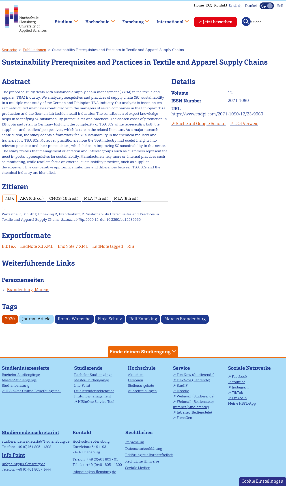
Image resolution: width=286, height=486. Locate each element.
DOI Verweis (246, 123)
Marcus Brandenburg (185, 319)
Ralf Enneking (143, 319)
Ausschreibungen (142, 390)
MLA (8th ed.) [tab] (126, 198)
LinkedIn (239, 398)
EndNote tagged (107, 246)
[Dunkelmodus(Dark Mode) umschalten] (267, 5)
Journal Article (36, 319)
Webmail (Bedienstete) (195, 401)
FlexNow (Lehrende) (193, 380)
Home (199, 5)
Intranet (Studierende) (191, 407)
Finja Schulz (110, 319)
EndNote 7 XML (73, 246)
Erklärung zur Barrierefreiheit (149, 454)
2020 (10, 319)
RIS (130, 246)
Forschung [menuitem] (132, 19)
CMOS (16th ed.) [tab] (63, 198)
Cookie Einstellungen (262, 481)
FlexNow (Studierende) (195, 374)
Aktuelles (135, 374)
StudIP (182, 385)
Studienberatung (15, 385)
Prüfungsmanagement (92, 396)
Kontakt (220, 5)
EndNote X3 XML (36, 246)
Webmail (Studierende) (196, 396)
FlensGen (184, 417)
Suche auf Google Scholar (201, 123)
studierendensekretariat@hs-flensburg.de (35, 441)
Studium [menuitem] (63, 19)
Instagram (240, 387)
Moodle (183, 390)
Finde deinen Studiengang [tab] (143, 351)
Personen (135, 380)
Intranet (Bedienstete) (194, 412)
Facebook (239, 376)
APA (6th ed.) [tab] (32, 198)
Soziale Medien (137, 467)
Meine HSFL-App (242, 403)
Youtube (238, 382)
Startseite (9, 49)
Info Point (82, 385)
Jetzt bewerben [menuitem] (217, 22)
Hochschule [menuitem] (97, 19)
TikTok (237, 392)
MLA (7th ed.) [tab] (96, 198)
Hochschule (142, 368)
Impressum (134, 442)
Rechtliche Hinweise (142, 461)
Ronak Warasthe (74, 319)
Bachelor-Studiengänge (21, 374)
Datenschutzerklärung (143, 448)
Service (181, 368)
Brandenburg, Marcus (28, 290)
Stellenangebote (141, 385)
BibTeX (9, 246)
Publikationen (34, 49)
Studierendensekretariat (94, 390)
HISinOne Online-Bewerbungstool (33, 390)
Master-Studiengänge (19, 380)
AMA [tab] (9, 198)
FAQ (209, 5)
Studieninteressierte (25, 368)
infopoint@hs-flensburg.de (23, 464)
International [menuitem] (169, 19)
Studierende (88, 368)
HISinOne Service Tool (96, 401)
